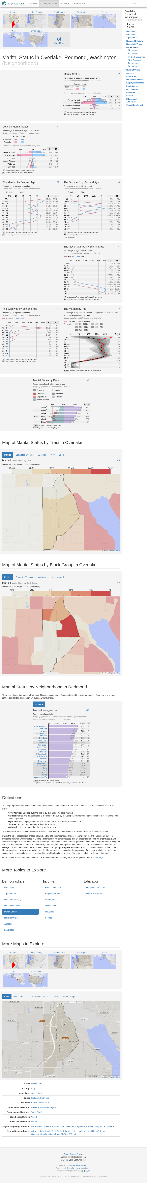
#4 (58, 182)
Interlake (89, 1126)
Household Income (53, 887)
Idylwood (81, 1126)
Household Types (12, 906)
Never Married (57, 455)
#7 (58, 309)
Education (79, 3)
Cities (6, 996)
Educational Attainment (96, 887)
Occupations (50, 906)
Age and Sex (10, 893)
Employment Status (53, 893)
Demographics (48, 3)
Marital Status (10, 912)
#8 (119, 309)
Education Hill (69, 1131)
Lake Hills (90, 1131)
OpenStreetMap (73, 1168)
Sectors (48, 918)
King (33, 1088)
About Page (98, 857)
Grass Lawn (70, 1126)
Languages (9, 930)
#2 (58, 126)
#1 (119, 74)
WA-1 (33, 1112)
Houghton (81, 1131)
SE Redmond (102, 1131)
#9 (88, 380)
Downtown (59, 1126)
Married (7, 455)
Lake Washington (48, 1107)
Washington (36, 1084)
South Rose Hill (56, 1134)
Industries (49, 912)
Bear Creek (45, 1131)
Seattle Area (36, 1093)
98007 (34, 1103)
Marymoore (100, 1126)
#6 (119, 246)
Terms (73, 1154)
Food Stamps (51, 900)
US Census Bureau (79, 1165)
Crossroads (48, 1126)
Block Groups (69, 996)
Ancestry (8, 924)
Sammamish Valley (39, 1134)
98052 (47, 1103)
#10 (118, 460)
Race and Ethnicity (12, 900)
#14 (118, 582)
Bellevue (35, 1098)
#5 (119, 182)
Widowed (42, 455)
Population (9, 887)
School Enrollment (94, 893)
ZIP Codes (18, 996)
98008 (41, 1103)
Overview (33, 3)
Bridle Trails (36, 1126)
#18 (87, 710)
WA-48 (34, 1117)
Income (65, 3)
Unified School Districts (38, 996)
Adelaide (35, 1131)
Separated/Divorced (24, 455)
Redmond (44, 1098)
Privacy (80, 1154)
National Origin (11, 918)
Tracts (56, 996)
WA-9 (39, 1112)
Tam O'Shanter (71, 1134)
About (66, 1154)
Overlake (110, 1126)
